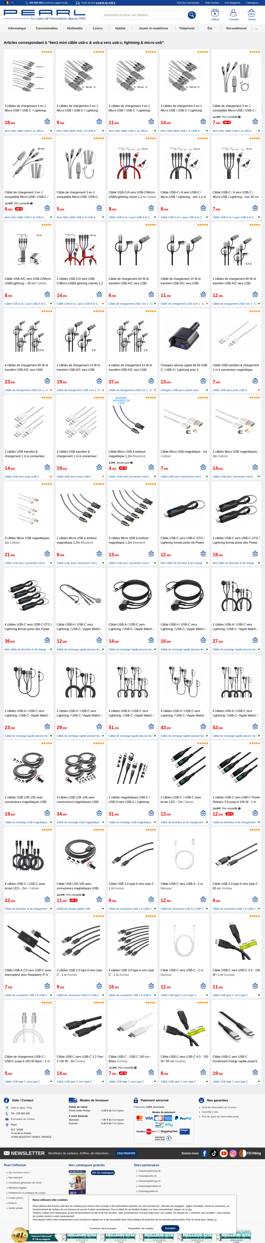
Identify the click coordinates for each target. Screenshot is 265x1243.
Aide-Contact (212, 2)
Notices (12, 1203)
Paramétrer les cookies (141, 1228)
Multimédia (74, 28)
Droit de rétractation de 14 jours (219, 1107)
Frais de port (98, 2)
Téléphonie (187, 28)
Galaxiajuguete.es (148, 1191)
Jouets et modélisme (153, 28)
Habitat (120, 28)
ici (215, 1219)
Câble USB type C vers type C (178, 995)
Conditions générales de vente (25, 1182)
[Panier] (252, 15)
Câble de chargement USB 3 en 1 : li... (131, 303)
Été (210, 28)
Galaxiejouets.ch (147, 1175)
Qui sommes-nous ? (19, 1172)
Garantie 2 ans (210, 1111)
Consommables (47, 28)
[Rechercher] (192, 15)
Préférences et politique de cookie (26, 1192)
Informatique (17, 28)
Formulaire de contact (23, 1119)
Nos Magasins (232, 2)
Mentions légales (17, 1187)
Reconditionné (236, 28)
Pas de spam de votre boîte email (220, 1116)
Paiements (149, 1107)
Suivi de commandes (188, 2)
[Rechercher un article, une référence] (148, 15)
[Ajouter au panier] (47, 121)
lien (190, 1209)
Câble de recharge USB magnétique (26, 822)
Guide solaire (15, 1208)
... (256, 28)
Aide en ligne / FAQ (21, 1107)
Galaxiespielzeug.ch (149, 1181)
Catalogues (252, 2)
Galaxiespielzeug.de (149, 1170)
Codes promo (15, 1197)
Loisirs (97, 28)
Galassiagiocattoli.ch (149, 1186)
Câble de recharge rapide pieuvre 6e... (79, 649)
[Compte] (234, 15)
